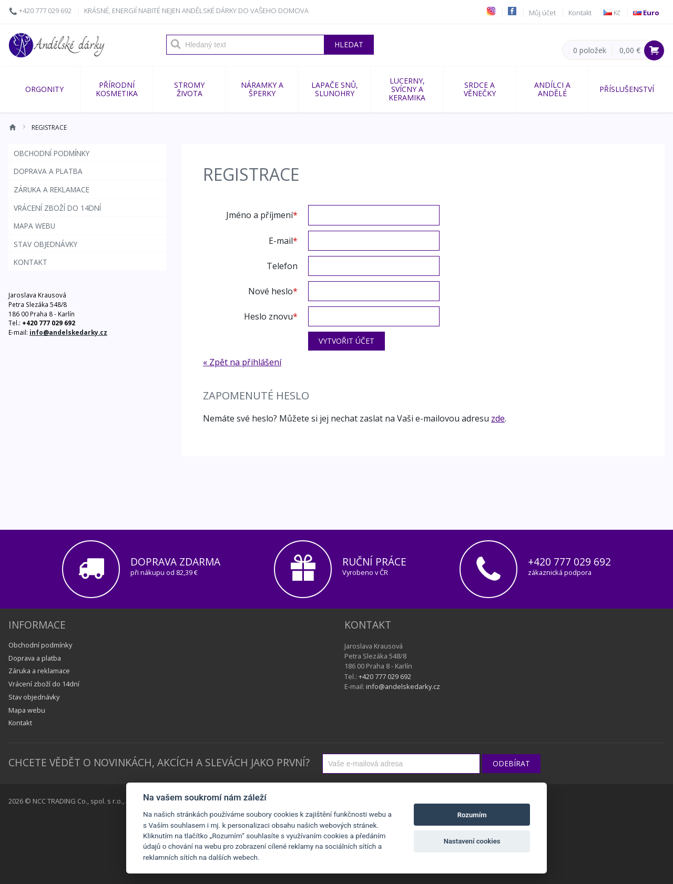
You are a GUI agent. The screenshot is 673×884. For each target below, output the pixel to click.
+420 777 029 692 (45, 10)
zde (498, 418)
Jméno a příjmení (259, 214)
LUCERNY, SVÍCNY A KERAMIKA (407, 89)
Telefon (282, 265)
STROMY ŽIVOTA (189, 89)
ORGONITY (44, 89)
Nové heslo (270, 290)
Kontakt (580, 12)
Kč (612, 12)
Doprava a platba (48, 171)
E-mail (281, 240)
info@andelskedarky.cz (68, 332)
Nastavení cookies (472, 841)
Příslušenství (626, 89)
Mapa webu (34, 226)
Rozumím (472, 815)
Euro (646, 12)
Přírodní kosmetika (117, 89)
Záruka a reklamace (51, 189)
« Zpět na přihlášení (242, 362)
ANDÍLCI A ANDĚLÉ (552, 89)
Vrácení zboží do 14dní (57, 208)
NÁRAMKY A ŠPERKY (262, 89)
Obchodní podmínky (51, 153)
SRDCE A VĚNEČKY (480, 89)
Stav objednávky (45, 244)
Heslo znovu (268, 316)
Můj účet (542, 12)
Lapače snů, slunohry (334, 89)
